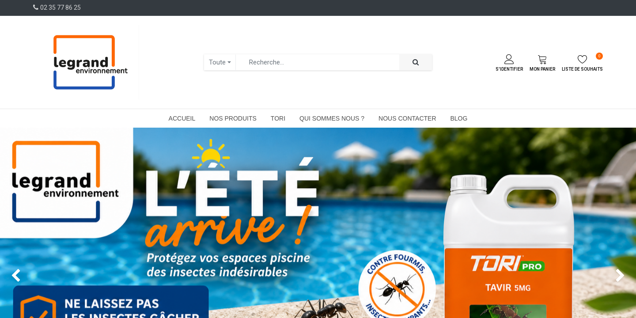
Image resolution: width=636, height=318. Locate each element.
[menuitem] (182, 118)
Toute (217, 62)
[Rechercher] (415, 62)
